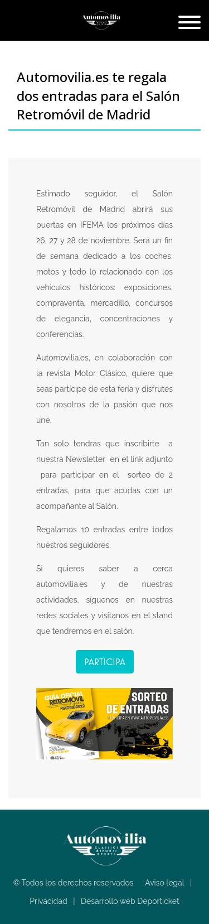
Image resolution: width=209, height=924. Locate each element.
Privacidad (48, 901)
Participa (104, 661)
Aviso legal (164, 882)
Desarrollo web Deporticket (130, 901)
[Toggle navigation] (189, 23)
